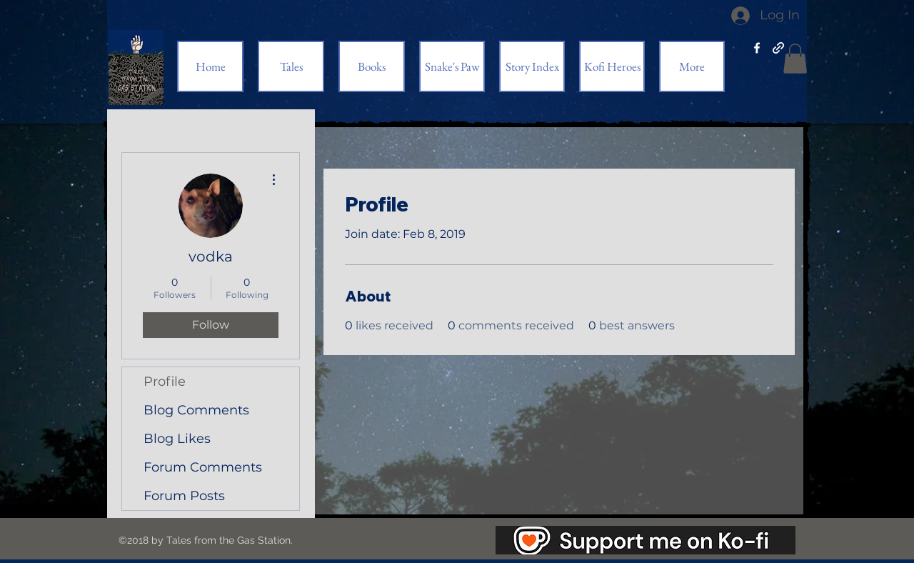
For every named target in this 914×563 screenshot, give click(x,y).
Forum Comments (203, 467)
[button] (795, 59)
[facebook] (757, 48)
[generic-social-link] (778, 48)
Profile (165, 381)
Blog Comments (196, 410)
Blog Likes (177, 439)
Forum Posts (184, 496)
